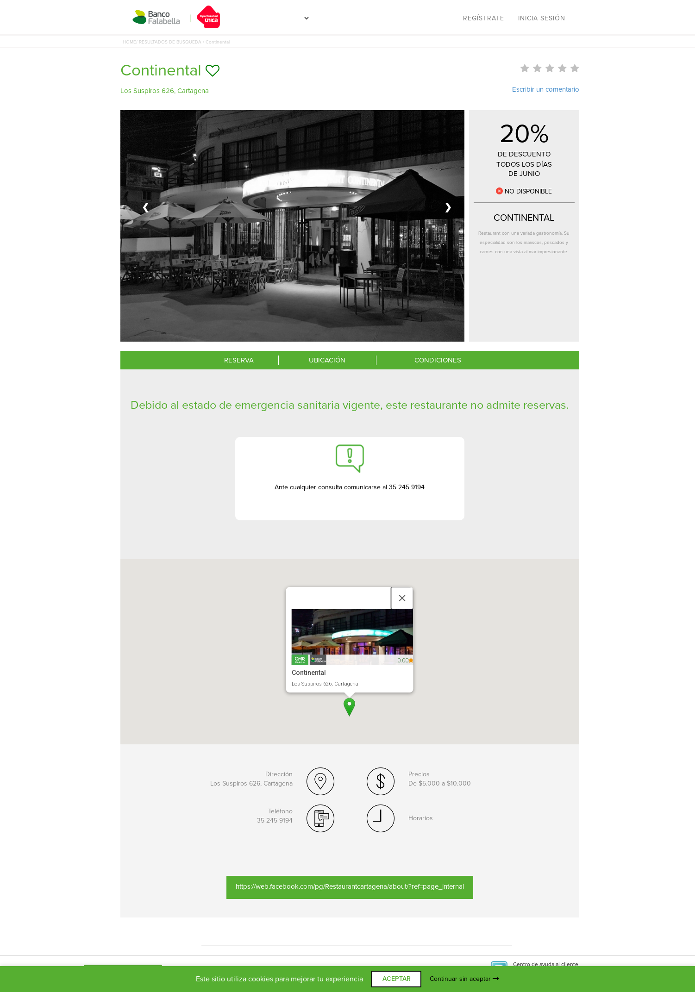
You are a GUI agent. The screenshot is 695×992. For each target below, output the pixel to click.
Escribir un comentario (545, 89)
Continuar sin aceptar (464, 979)
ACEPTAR (396, 979)
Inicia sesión (541, 18)
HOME (129, 42)
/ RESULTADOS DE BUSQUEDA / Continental (183, 42)
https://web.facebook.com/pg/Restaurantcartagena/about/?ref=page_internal (350, 886)
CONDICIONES (437, 360)
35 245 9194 (275, 820)
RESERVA (239, 360)
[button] (349, 707)
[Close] (402, 598)
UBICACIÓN (327, 360)
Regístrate (483, 18)
